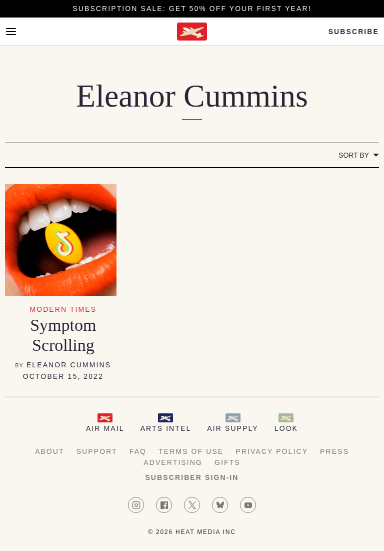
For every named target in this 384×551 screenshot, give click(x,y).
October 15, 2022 (63, 376)
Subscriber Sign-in (191, 477)
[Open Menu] (11, 32)
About (49, 451)
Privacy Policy (272, 451)
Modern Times (63, 309)
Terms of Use (191, 451)
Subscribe (353, 31)
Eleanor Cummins (68, 365)
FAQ (138, 451)
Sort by (353, 155)
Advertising (173, 462)
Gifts (227, 462)
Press (334, 451)
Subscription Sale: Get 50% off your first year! (191, 9)
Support (97, 451)
